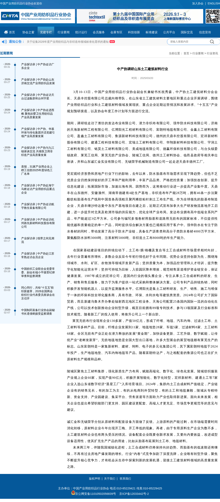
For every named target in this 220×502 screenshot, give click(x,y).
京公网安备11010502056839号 (95, 493)
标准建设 (152, 32)
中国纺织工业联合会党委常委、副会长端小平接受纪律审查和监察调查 (38, 272)
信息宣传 (205, 32)
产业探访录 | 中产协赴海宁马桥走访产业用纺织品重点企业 (38, 189)
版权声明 (94, 478)
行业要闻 (64, 32)
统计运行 (81, 32)
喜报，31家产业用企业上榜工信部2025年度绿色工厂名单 (37, 170)
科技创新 (134, 32)
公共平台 (169, 32)
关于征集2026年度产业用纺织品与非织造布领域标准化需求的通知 (68, 41)
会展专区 (116, 32)
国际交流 (187, 32)
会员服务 (99, 32)
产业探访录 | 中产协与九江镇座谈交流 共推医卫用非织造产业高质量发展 (37, 151)
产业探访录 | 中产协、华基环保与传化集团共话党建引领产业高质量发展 (38, 132)
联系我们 (125, 478)
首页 (12, 32)
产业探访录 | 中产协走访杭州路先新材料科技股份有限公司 (38, 223)
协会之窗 (28, 32)
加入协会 (197, 3)
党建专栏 (46, 32)
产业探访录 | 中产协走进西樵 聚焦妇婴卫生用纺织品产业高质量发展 (37, 113)
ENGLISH (214, 3)
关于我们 (109, 478)
